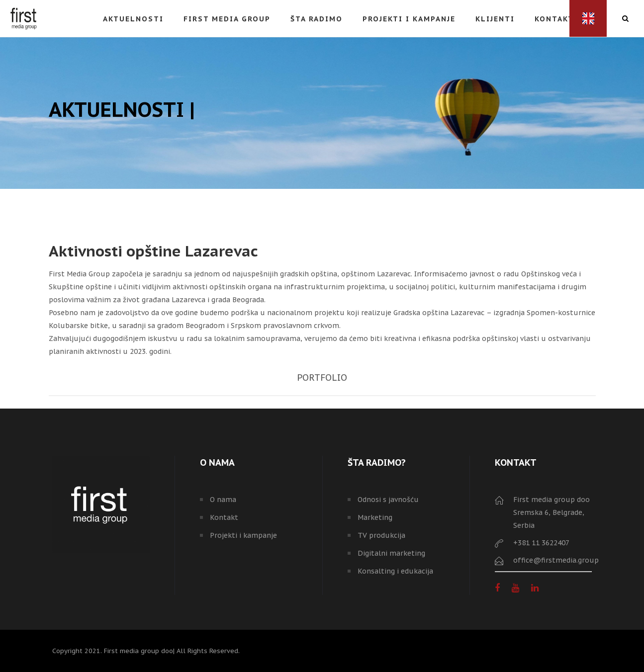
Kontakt (224, 517)
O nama (223, 499)
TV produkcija (381, 535)
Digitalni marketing (391, 553)
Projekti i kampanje (243, 535)
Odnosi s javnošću (388, 499)
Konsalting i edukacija (395, 571)
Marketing (375, 517)
